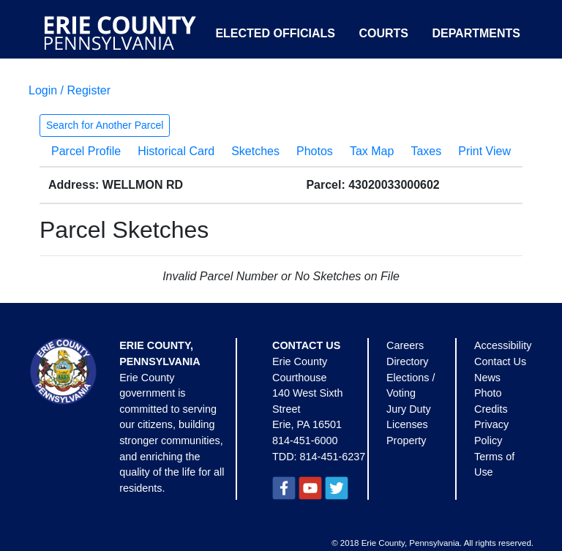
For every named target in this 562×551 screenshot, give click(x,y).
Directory (407, 361)
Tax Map (372, 151)
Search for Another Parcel (104, 125)
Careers (405, 345)
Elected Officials (275, 33)
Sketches (255, 151)
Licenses (407, 424)
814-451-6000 (305, 440)
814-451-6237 (333, 456)
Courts (383, 33)
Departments (476, 33)
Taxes (426, 151)
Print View (484, 151)
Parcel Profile (86, 151)
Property (406, 440)
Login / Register (69, 90)
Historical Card (176, 151)
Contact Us (500, 361)
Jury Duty (408, 409)
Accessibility (502, 345)
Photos (314, 151)
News (487, 377)
